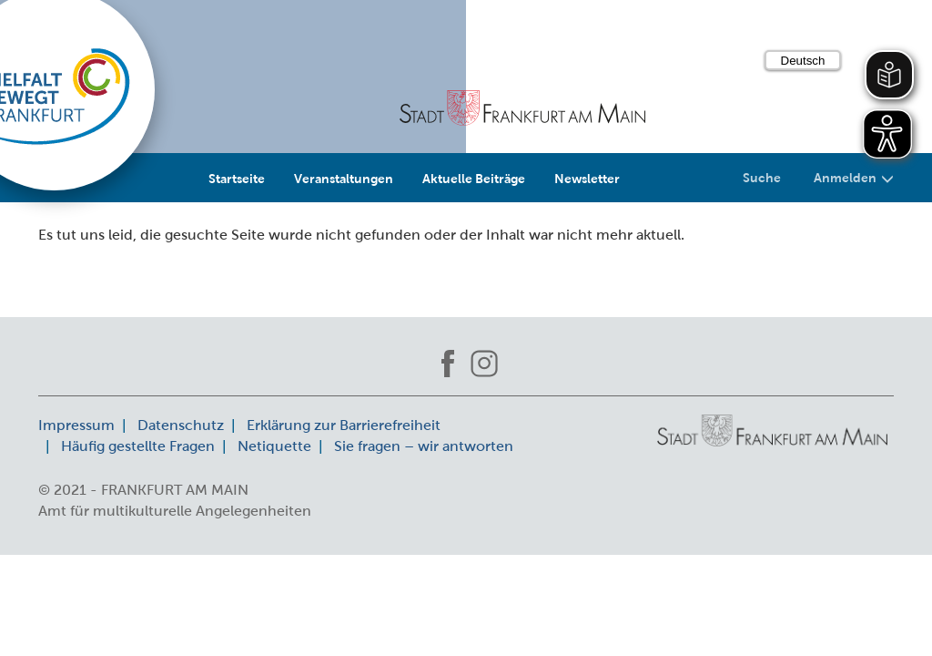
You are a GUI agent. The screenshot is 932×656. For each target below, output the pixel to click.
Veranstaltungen (343, 178)
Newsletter (587, 178)
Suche (762, 177)
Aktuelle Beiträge (473, 178)
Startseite (236, 178)
